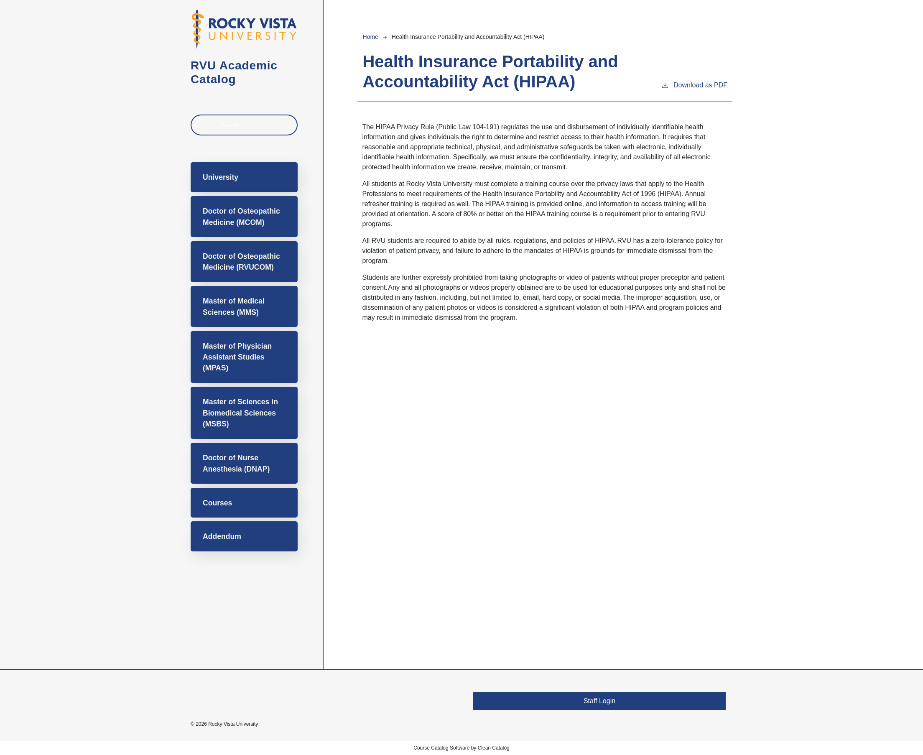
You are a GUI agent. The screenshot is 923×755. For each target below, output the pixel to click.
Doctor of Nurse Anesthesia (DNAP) (236, 463)
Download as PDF (694, 84)
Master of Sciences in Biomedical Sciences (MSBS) (240, 413)
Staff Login (599, 700)
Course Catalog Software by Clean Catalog (461, 748)
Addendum (222, 536)
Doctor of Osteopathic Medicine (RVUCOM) (241, 261)
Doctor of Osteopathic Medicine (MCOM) (241, 216)
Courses (217, 503)
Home (370, 36)
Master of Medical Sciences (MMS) (234, 306)
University (220, 177)
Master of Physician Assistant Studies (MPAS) (237, 357)
